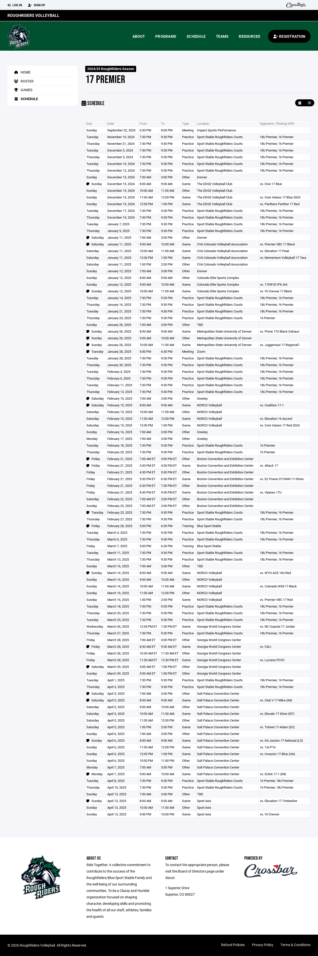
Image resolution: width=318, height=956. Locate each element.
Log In (14, 5)
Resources (249, 36)
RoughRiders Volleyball (33, 15)
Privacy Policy (262, 944)
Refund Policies (233, 944)
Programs (165, 36)
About (138, 36)
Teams (222, 36)
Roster (23, 81)
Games (22, 89)
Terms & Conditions (295, 944)
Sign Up (36, 5)
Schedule (196, 36)
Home (21, 72)
